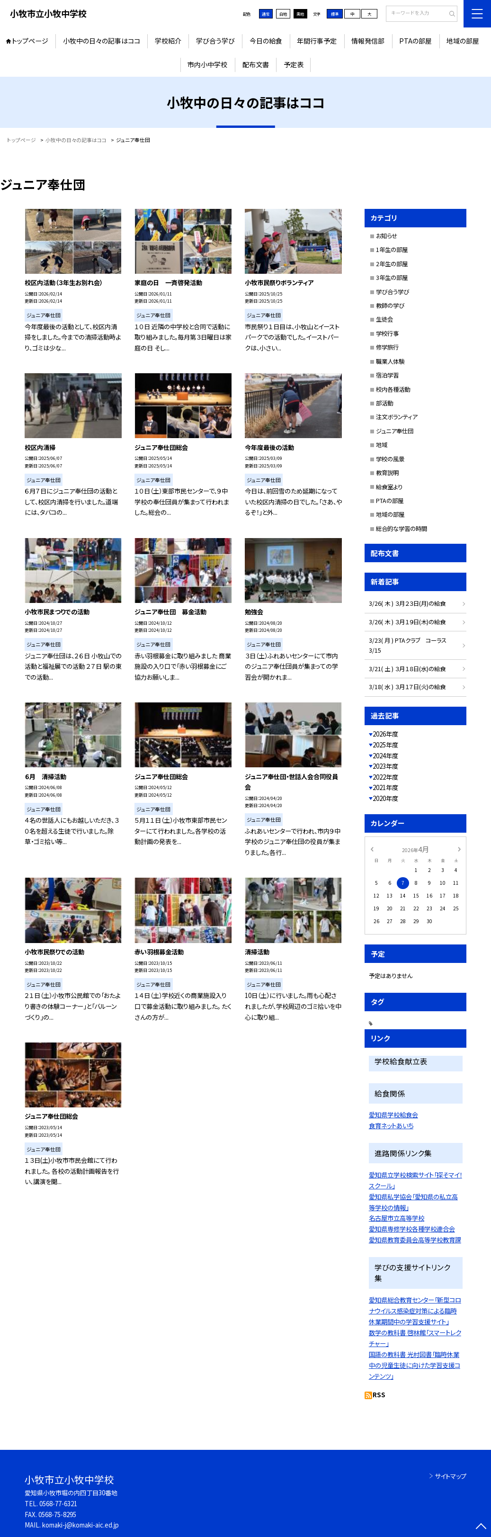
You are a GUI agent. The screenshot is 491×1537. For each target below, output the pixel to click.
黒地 (300, 14)
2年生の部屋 (392, 264)
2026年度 (385, 733)
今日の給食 (266, 40)
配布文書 (255, 64)
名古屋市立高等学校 (396, 1217)
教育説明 (387, 472)
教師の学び (390, 305)
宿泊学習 (387, 375)
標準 (335, 14)
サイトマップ (450, 1476)
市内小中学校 (207, 64)
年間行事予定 (317, 40)
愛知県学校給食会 (393, 1114)
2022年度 (385, 777)
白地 (283, 14)
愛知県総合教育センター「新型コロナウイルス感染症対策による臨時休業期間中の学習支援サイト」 (415, 1310)
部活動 (384, 403)
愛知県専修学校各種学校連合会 (412, 1228)
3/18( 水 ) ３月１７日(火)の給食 (407, 687)
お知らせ (386, 236)
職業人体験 (390, 361)
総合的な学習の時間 (401, 528)
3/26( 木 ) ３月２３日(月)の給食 (407, 603)
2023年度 (385, 766)
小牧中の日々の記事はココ (101, 40)
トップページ (30, 40)
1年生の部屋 (392, 249)
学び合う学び (215, 40)
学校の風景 (390, 459)
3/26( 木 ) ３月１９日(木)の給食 (407, 622)
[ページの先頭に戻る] (481, 1527)
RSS (379, 1394)
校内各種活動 (393, 389)
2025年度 (385, 744)
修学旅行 (387, 347)
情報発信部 (367, 40)
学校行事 (387, 333)
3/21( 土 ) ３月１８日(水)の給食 (407, 669)
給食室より (389, 487)
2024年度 (385, 755)
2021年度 (385, 787)
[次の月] (459, 848)
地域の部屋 (462, 40)
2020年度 (385, 798)
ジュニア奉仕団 (394, 431)
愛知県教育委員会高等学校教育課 (415, 1239)
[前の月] (371, 848)
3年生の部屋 (392, 277)
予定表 (294, 64)
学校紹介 (168, 40)
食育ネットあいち (391, 1125)
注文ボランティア (396, 417)
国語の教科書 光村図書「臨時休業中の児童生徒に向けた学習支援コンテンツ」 (414, 1365)
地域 (381, 444)
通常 (265, 14)
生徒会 (384, 319)
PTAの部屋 (415, 40)
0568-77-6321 (58, 1503)
